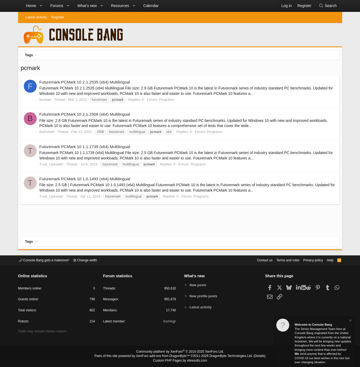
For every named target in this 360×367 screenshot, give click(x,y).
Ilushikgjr (169, 322)
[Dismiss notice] (350, 321)
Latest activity (36, 17)
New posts (198, 285)
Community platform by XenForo (180, 352)
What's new (87, 6)
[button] (41, 6)
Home (31, 6)
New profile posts (204, 296)
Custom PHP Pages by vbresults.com (180, 360)
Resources (120, 6)
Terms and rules (281, 260)
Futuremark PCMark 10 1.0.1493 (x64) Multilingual (86, 180)
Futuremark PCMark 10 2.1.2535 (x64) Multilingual (86, 83)
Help (326, 260)
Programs (168, 101)
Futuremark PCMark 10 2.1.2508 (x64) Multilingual (86, 115)
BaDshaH (48, 133)
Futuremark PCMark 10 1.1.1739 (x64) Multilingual (86, 148)
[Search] (327, 6)
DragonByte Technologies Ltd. (227, 356)
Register (57, 17)
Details (253, 356)
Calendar (151, 6)
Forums (56, 6)
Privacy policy (308, 260)
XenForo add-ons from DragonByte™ (164, 356)
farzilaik (47, 101)
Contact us (256, 260)
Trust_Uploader (53, 166)
